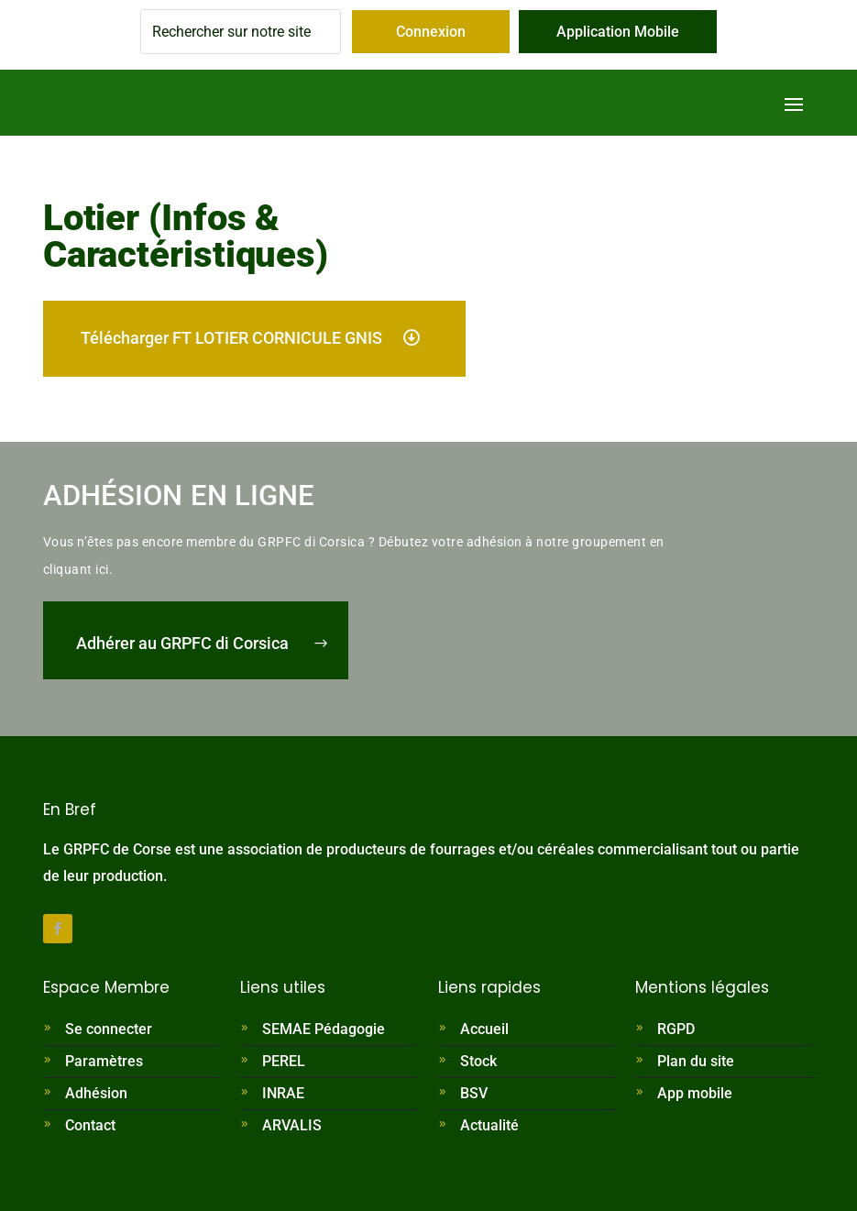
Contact (90, 1125)
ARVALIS (292, 1125)
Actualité (489, 1125)
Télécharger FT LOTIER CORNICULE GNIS (231, 337)
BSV (474, 1093)
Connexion (431, 31)
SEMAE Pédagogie (323, 1029)
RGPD (676, 1029)
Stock (478, 1061)
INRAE (283, 1093)
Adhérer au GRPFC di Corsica (182, 643)
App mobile (694, 1093)
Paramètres (104, 1061)
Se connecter (108, 1029)
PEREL (283, 1061)
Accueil (484, 1029)
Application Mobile (617, 31)
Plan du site (695, 1061)
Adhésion (96, 1093)
